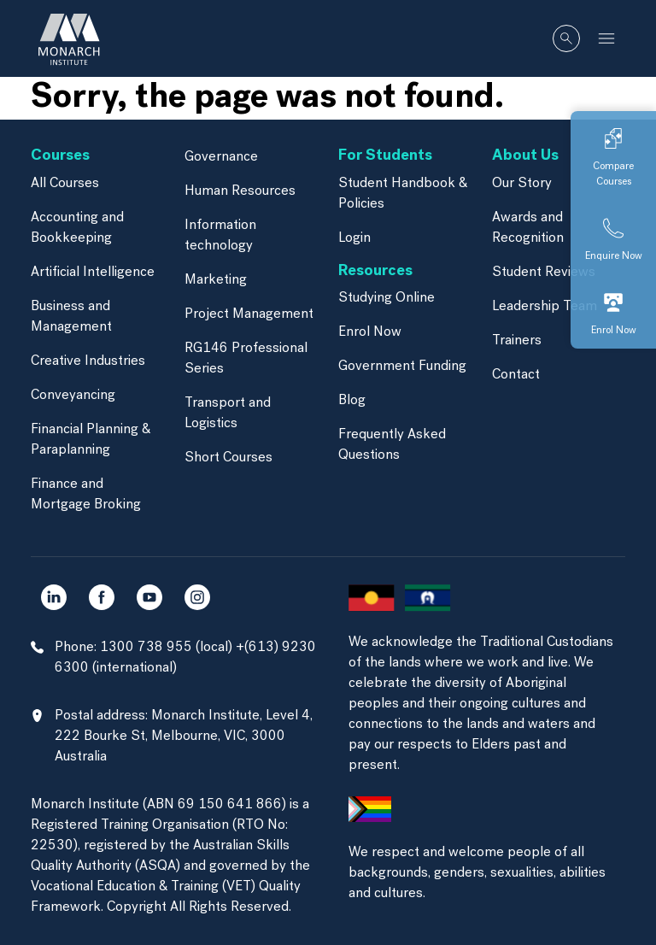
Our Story (522, 184)
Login (354, 238)
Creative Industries (88, 361)
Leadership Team (544, 307)
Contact (516, 375)
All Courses (65, 184)
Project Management (248, 314)
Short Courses (228, 458)
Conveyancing (73, 395)
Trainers (517, 341)
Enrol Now (369, 332)
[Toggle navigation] (606, 38)
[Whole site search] (566, 38)
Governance (221, 157)
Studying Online (386, 298)
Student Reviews (543, 272)
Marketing (215, 280)
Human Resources (240, 191)
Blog (352, 401)
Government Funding (402, 366)
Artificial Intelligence (93, 272)
